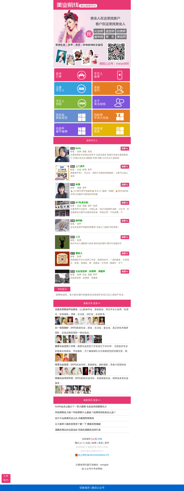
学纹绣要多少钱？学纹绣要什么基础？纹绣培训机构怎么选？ (85, 412)
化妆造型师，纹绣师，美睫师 (90, 271)
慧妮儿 (79, 253)
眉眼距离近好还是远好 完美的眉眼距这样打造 (78, 430)
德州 (73, 237)
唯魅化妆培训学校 (64, 378)
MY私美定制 (82, 202)
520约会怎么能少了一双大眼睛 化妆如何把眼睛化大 (81, 406)
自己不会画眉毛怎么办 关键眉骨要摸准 (74, 418)
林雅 (78, 184)
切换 (100, 439)
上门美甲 (80, 166)
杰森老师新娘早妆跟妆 (66, 309)
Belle (78, 148)
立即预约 (6, 478)
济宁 (73, 253)
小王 (78, 237)
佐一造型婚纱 (62, 327)
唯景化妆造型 (62, 364)
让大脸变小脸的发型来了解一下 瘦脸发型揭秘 (78, 424)
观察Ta (125, 148)
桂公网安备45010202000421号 (93, 455)
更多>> (96, 303)
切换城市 (85, 487)
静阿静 (79, 220)
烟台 (73, 166)
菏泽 (73, 271)
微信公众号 (98, 487)
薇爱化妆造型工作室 (65, 346)
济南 (73, 148)
